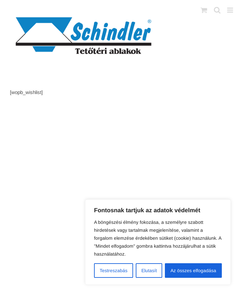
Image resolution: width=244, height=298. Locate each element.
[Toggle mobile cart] (204, 10)
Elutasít (149, 270)
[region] (158, 242)
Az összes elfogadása (193, 270)
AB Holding (194, 128)
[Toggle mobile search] (217, 10)
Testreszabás (113, 270)
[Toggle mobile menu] (230, 10)
